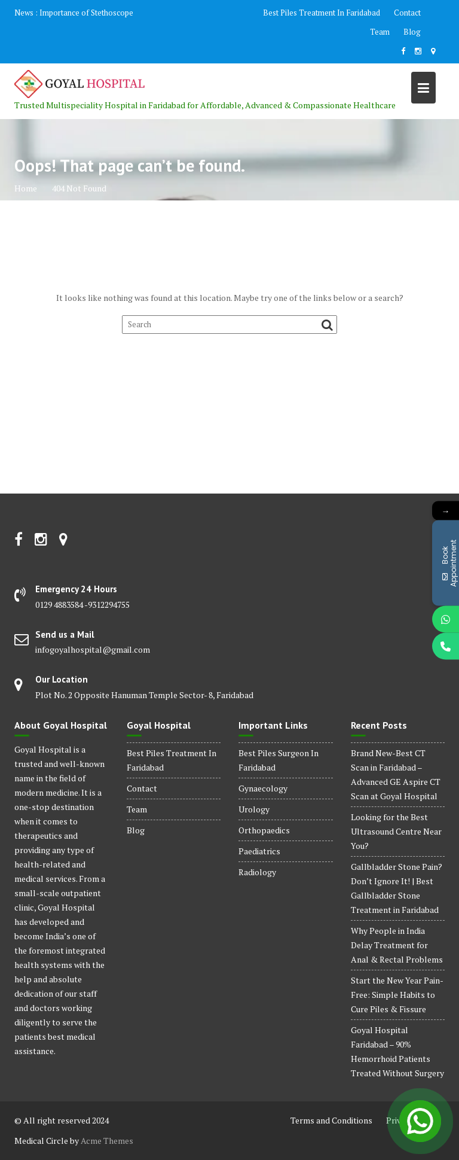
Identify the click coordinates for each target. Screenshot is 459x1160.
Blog (412, 31)
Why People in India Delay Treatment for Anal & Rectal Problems (397, 945)
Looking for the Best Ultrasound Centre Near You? (396, 831)
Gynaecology (262, 788)
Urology (254, 809)
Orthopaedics (264, 830)
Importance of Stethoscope (86, 12)
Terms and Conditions (331, 1120)
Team (380, 31)
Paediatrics (259, 851)
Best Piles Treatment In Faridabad (321, 12)
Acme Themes (107, 1140)
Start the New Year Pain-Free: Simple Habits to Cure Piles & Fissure (397, 995)
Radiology (257, 872)
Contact (407, 12)
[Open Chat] (420, 1121)
